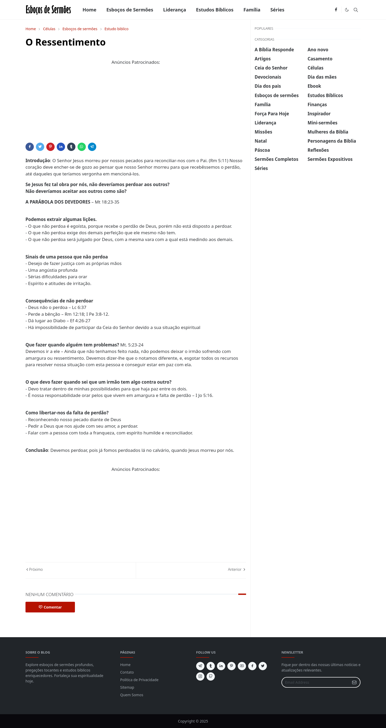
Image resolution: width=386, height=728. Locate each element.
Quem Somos (131, 694)
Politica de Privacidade (139, 679)
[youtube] (242, 666)
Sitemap (127, 687)
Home (125, 664)
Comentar (50, 607)
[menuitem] (89, 10)
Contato (127, 672)
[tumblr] (211, 666)
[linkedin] (221, 666)
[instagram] (200, 676)
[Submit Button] (354, 682)
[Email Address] (315, 682)
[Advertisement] (135, 106)
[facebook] (336, 10)
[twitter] (263, 666)
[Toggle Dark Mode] (347, 9)
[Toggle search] (356, 10)
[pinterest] (231, 666)
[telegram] (200, 666)
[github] (211, 676)
